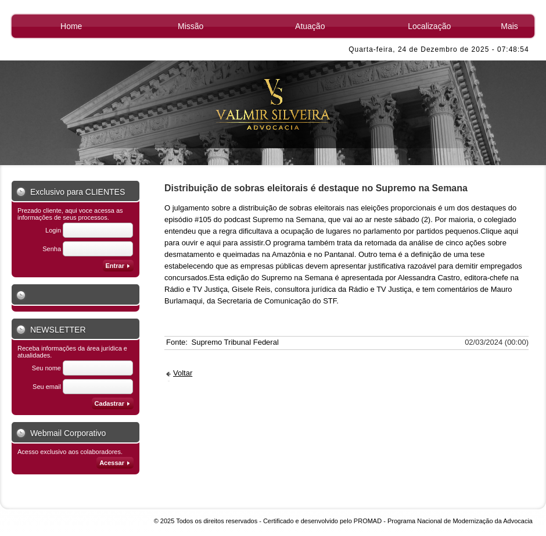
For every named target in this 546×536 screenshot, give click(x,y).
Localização (429, 26)
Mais (509, 26)
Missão (190, 26)
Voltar (182, 373)
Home (71, 26)
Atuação (310, 26)
